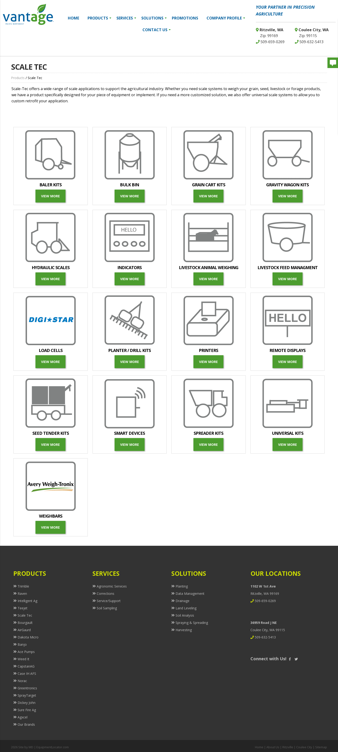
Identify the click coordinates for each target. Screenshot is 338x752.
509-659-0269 (270, 41)
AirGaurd (24, 630)
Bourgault (25, 622)
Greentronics (27, 688)
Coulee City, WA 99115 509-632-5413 (267, 629)
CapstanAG (26, 666)
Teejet (22, 608)
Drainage (182, 601)
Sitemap (321, 747)
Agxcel (22, 717)
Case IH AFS (27, 673)
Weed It (23, 659)
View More (50, 196)
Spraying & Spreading (192, 622)
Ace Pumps (26, 651)
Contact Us (156, 29)
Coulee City (304, 747)
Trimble (23, 586)
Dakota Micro (28, 637)
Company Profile (226, 18)
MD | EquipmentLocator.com (49, 747)
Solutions (154, 18)
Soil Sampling (107, 608)
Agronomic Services (112, 586)
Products (99, 18)
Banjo (22, 644)
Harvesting (184, 630)
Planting (182, 586)
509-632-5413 (309, 41)
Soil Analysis (185, 615)
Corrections (105, 593)
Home (73, 18)
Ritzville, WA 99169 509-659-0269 (264, 593)
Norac (22, 681)
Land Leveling (186, 608)
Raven (22, 593)
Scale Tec (25, 615)
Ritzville (287, 747)
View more (287, 279)
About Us (272, 747)
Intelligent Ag (27, 601)
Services (126, 18)
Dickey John (26, 702)
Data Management (190, 593)
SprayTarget (27, 695)
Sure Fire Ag (27, 710)
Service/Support (109, 601)
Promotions (185, 18)
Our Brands (26, 724)
